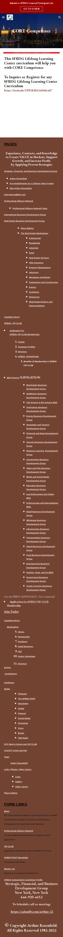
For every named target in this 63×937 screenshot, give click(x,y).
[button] (3, 17)
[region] (31, 6)
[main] (31, 31)
